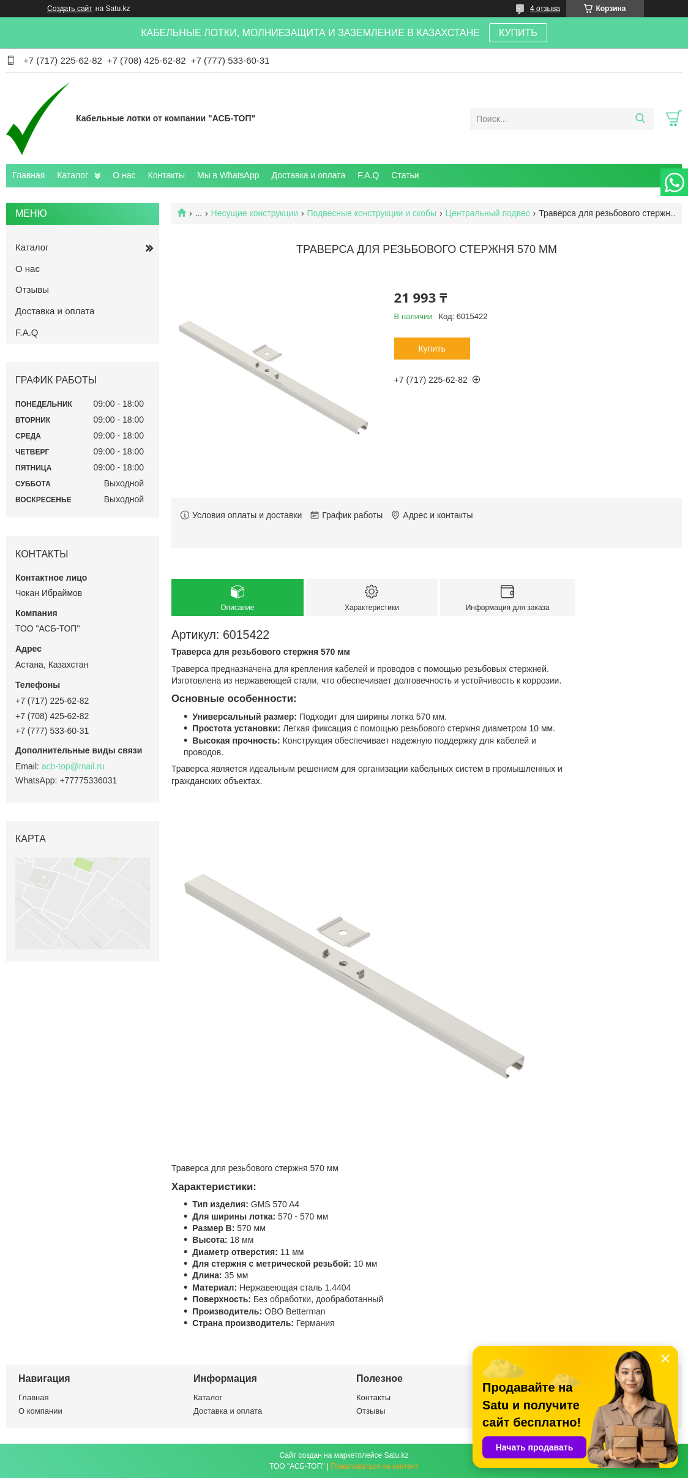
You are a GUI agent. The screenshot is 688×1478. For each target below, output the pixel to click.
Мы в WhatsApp (228, 175)
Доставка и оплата (309, 175)
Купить (431, 348)
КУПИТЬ (518, 33)
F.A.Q (368, 175)
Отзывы (32, 289)
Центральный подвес (488, 213)
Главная (28, 175)
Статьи (405, 175)
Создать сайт (69, 8)
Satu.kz (396, 1455)
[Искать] (640, 119)
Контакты (166, 175)
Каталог (72, 175)
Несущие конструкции (255, 213)
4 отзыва (545, 8)
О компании (40, 1411)
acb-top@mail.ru (73, 766)
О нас (124, 175)
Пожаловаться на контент (374, 1466)
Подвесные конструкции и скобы (372, 213)
